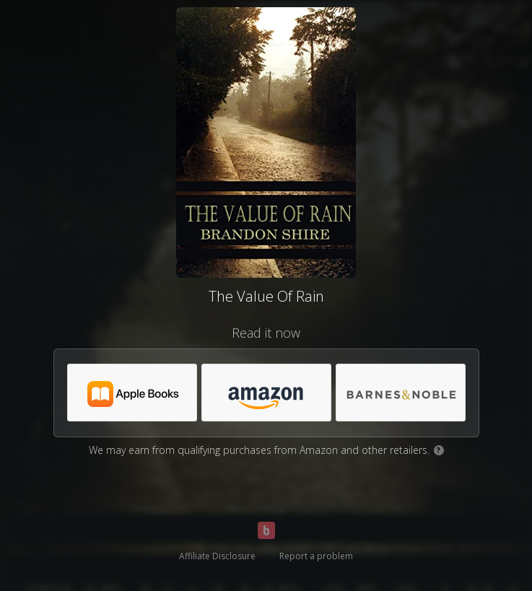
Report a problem (316, 556)
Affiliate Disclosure (217, 556)
